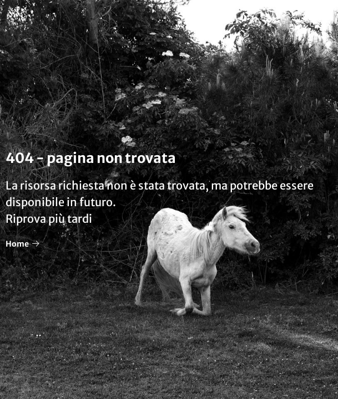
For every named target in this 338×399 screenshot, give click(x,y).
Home (22, 244)
